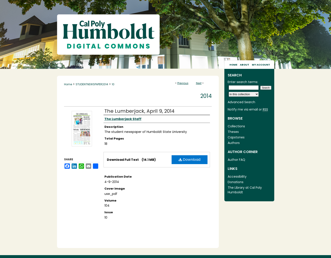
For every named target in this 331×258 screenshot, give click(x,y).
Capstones (236, 137)
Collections (236, 126)
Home (68, 84)
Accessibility (237, 176)
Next (199, 83)
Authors (234, 143)
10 (113, 84)
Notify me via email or (248, 109)
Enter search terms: (243, 82)
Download (189, 159)
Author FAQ (236, 159)
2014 (206, 96)
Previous (182, 83)
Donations (235, 182)
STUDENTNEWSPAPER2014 (92, 84)
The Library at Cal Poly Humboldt (245, 189)
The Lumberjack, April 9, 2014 (139, 111)
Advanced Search (241, 102)
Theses (233, 132)
